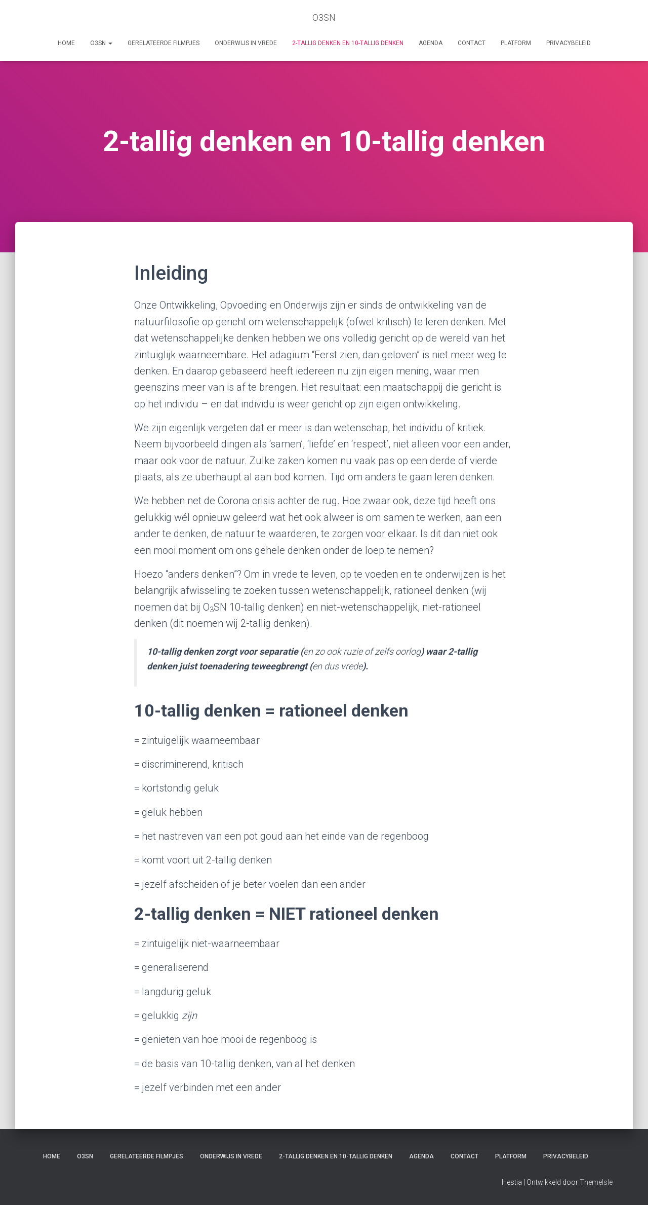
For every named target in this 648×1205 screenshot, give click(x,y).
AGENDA (430, 43)
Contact (471, 43)
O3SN (101, 43)
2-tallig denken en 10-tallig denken (347, 43)
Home (66, 43)
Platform (516, 43)
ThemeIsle (596, 1182)
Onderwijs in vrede (246, 43)
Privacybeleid (568, 43)
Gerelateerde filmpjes (163, 43)
